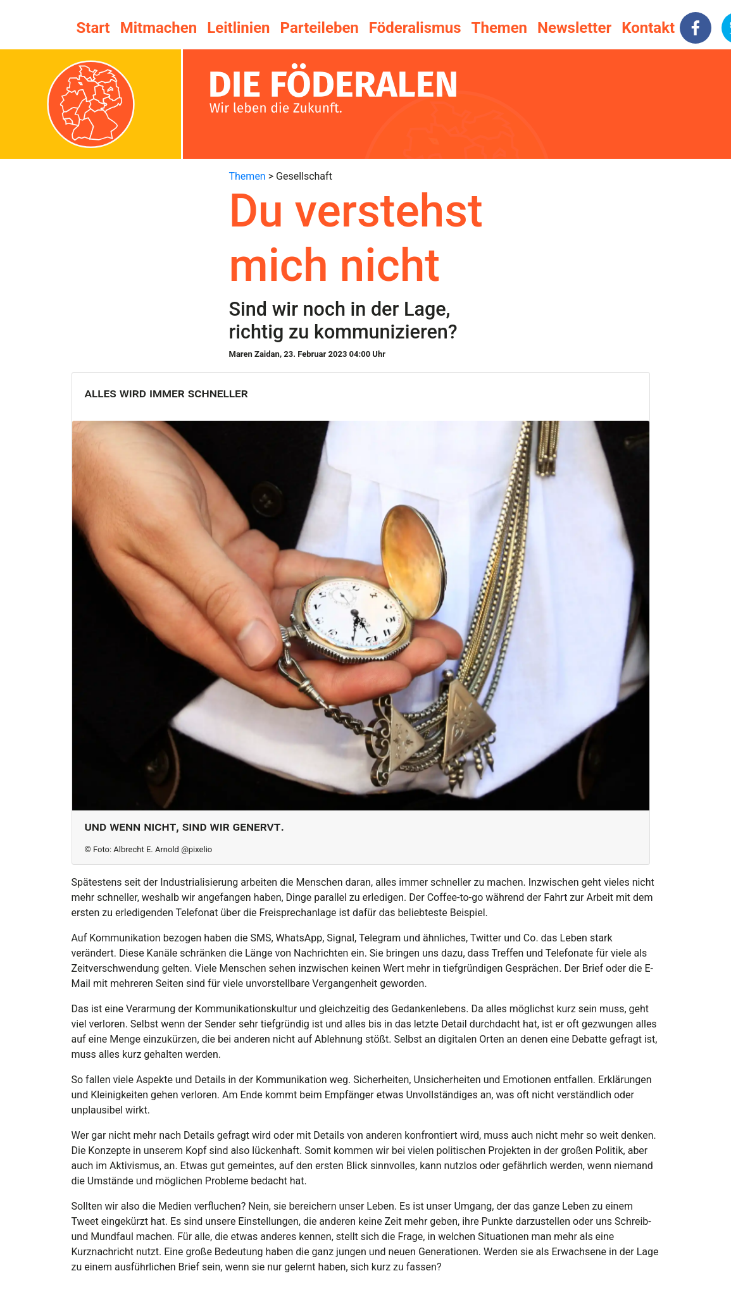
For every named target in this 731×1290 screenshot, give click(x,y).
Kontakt (648, 28)
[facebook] (695, 28)
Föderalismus (415, 28)
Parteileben (319, 28)
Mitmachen (158, 28)
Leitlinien (238, 28)
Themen (499, 28)
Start (93, 28)
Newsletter (574, 28)
